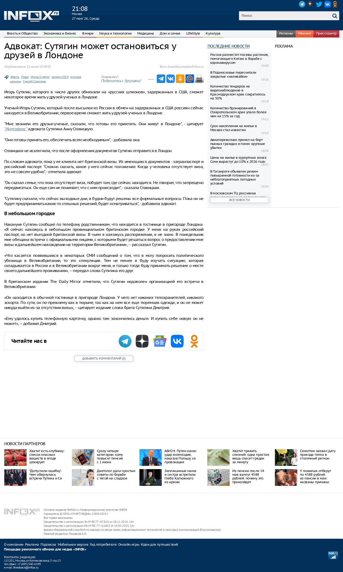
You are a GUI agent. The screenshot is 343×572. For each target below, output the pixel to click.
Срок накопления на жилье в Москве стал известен (233, 128)
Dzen (310, 4)
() (104, 358)
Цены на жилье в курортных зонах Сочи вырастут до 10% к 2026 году (238, 159)
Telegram (302, 4)
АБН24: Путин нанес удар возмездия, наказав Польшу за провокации (180, 456)
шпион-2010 (60, 77)
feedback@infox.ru (26, 567)
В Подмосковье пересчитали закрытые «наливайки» (233, 74)
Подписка (48, 544)
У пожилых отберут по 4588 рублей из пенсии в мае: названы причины (315, 476)
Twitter (319, 4)
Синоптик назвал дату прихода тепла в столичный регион (317, 455)
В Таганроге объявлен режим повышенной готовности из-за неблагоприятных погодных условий (234, 177)
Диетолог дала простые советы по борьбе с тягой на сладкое (116, 475)
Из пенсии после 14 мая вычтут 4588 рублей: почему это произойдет (248, 476)
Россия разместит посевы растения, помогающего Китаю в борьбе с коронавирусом (239, 58)
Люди (25, 77)
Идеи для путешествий (159, 544)
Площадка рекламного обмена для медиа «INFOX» (45, 550)
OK (336, 4)
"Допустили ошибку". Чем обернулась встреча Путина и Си (45, 475)
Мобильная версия (73, 544)
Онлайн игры (128, 544)
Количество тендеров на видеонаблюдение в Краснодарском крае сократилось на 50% (237, 92)
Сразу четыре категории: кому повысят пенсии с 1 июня (110, 456)
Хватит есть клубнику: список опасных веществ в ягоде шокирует (46, 456)
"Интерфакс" (15, 128)
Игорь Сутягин (40, 77)
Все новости (239, 200)
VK (327, 4)
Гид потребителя (103, 544)
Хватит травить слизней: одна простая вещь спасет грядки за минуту (250, 456)
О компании (13, 544)
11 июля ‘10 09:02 (39, 67)
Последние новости (229, 46)
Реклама (32, 544)
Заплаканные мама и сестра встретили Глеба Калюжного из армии (180, 476)
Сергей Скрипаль (34, 81)
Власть (15, 77)
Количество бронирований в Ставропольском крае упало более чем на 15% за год (238, 112)
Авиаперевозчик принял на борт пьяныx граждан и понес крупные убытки (237, 143)
